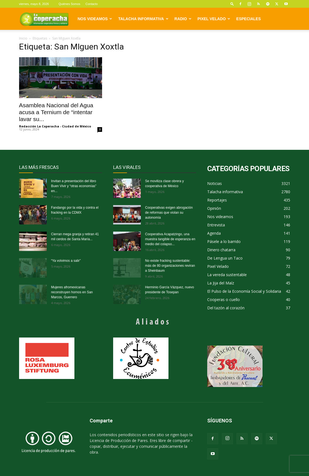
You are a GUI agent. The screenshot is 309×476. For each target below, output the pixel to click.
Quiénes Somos (69, 4)
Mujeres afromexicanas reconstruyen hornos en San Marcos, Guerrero (72, 292)
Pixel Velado (214, 19)
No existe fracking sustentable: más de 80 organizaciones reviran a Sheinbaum (170, 266)
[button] (232, 4)
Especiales (248, 19)
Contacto (91, 4)
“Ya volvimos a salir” (66, 261)
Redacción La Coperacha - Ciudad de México (55, 126)
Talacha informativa (143, 19)
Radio (183, 19)
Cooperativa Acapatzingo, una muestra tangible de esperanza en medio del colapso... (170, 239)
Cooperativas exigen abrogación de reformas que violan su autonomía (169, 212)
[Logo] (44, 19)
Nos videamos (95, 19)
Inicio (23, 38)
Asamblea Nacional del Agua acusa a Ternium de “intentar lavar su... (56, 112)
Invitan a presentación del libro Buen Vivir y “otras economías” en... (74, 186)
